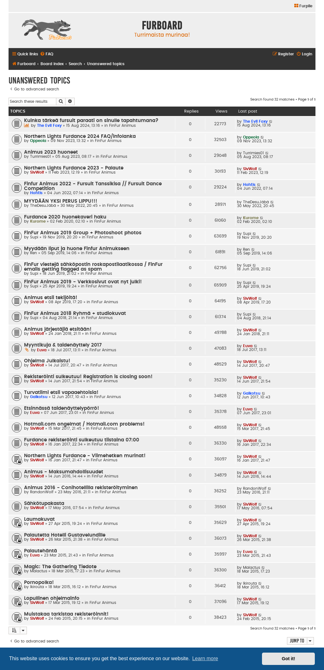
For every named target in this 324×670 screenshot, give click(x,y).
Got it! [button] (288, 658)
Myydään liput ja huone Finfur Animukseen (76, 248)
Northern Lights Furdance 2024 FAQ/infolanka (80, 136)
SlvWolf (37, 172)
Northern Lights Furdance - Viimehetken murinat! (85, 455)
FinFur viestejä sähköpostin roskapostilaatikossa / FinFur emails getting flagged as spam (93, 267)
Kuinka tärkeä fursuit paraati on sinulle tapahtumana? (91, 120)
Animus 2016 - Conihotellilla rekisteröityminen (81, 487)
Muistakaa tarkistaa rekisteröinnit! (66, 614)
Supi (34, 237)
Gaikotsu (38, 397)
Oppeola (38, 141)
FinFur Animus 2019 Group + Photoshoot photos (82, 233)
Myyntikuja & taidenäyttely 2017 (63, 345)
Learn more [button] (205, 658)
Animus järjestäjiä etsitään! (57, 329)
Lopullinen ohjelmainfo (51, 598)
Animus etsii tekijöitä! (50, 297)
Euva (42, 350)
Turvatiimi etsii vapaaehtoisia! (61, 392)
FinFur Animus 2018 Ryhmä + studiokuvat (75, 313)
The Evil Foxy (49, 125)
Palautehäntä (40, 551)
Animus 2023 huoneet (51, 152)
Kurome (38, 221)
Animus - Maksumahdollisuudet (63, 472)
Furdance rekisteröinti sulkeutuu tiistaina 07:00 (81, 440)
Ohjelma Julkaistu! (47, 361)
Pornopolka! (39, 582)
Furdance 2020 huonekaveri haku (65, 217)
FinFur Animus (122, 125)
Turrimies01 (40, 156)
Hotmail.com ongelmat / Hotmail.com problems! (84, 424)
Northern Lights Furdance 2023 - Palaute (73, 168)
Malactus (38, 571)
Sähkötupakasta (44, 503)
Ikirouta (37, 587)
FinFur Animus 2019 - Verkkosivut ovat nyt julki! (83, 282)
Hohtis (36, 193)
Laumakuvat (39, 519)
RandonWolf (41, 492)
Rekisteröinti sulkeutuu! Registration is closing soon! (88, 376)
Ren (33, 253)
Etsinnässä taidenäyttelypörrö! (61, 408)
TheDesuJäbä (43, 205)
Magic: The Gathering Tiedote (60, 566)
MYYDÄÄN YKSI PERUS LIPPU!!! (60, 201)
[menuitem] (303, 6)
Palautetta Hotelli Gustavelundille (64, 535)
